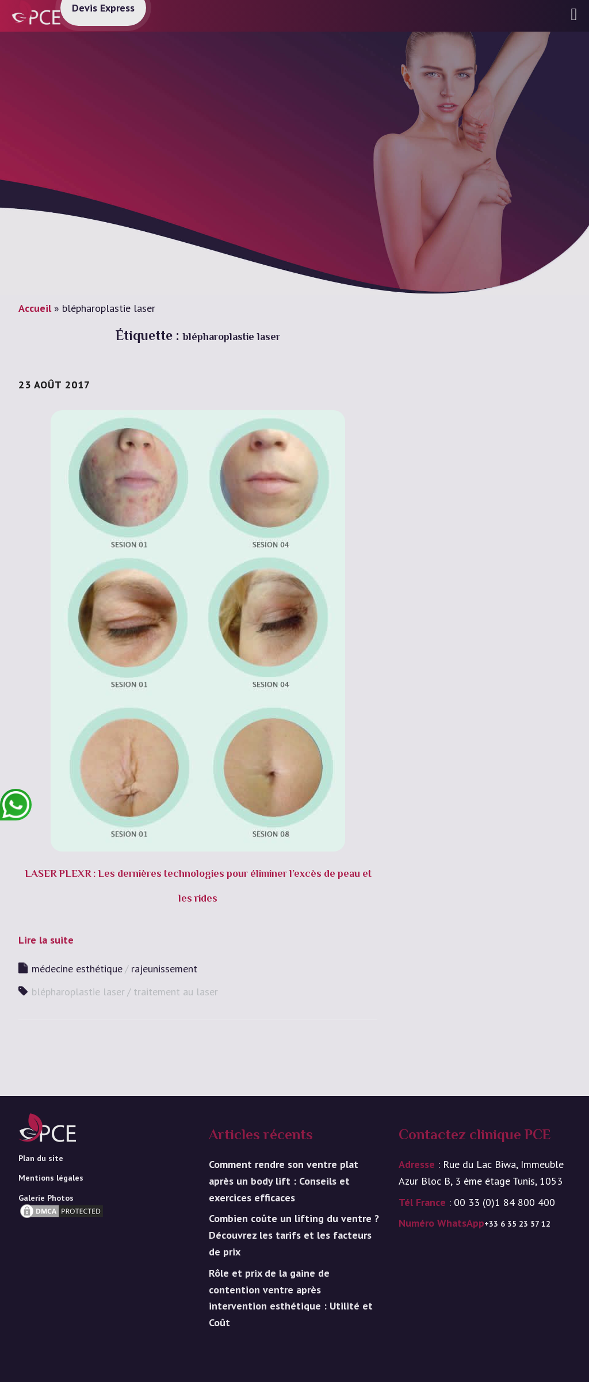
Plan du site (40, 1158)
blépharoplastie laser (78, 991)
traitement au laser (175, 991)
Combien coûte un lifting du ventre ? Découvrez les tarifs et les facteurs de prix (294, 1235)
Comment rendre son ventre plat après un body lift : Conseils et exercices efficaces (283, 1181)
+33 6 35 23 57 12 (517, 1224)
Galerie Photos (46, 1198)
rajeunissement (164, 968)
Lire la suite (46, 939)
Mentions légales (50, 1178)
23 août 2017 (54, 384)
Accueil (34, 308)
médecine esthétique (77, 968)
